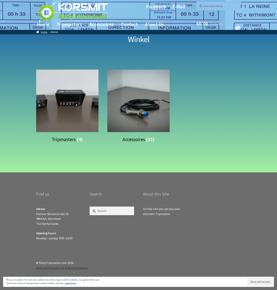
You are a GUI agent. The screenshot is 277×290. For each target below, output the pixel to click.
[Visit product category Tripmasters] (67, 106)
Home (43, 24)
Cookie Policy (70, 283)
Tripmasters (69, 24)
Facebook (156, 6)
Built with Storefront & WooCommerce (62, 268)
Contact (129, 24)
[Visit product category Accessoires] (138, 106)
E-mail (178, 6)
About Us (154, 24)
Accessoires (101, 24)
